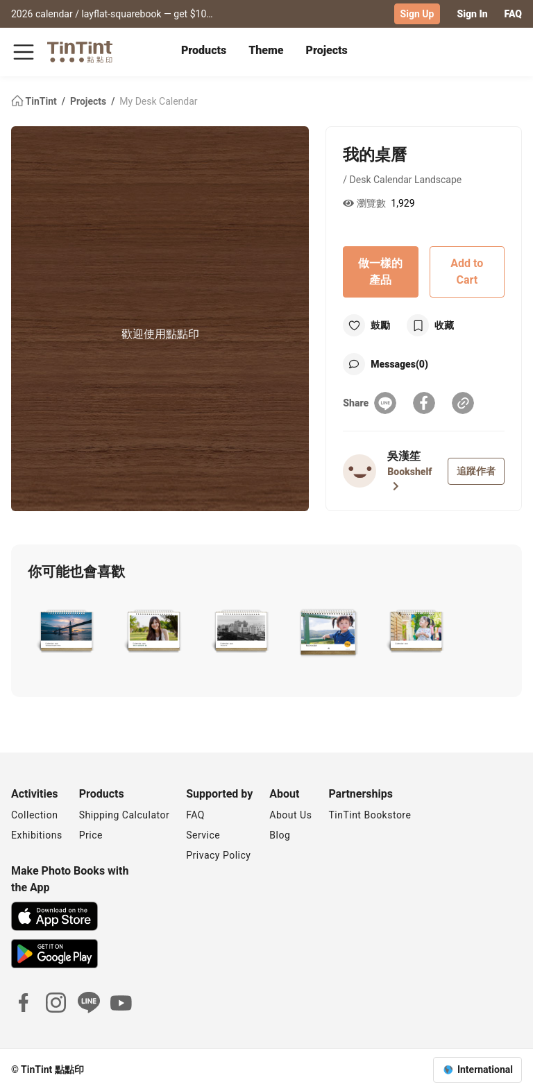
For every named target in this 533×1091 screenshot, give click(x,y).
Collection (34, 815)
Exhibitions (36, 835)
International (485, 1069)
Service (203, 835)
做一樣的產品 (380, 271)
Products (203, 50)
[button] (65, 631)
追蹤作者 (476, 470)
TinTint (35, 101)
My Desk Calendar (158, 101)
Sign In (472, 13)
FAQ (513, 13)
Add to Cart (466, 271)
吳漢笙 (404, 456)
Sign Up (417, 13)
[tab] (203, 52)
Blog (279, 835)
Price (91, 835)
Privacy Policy (218, 855)
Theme (265, 50)
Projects (327, 50)
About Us (290, 815)
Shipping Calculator (124, 815)
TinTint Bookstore (369, 815)
